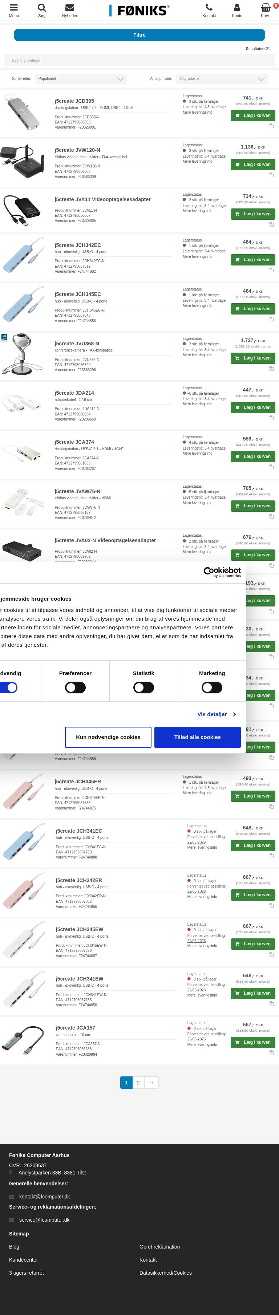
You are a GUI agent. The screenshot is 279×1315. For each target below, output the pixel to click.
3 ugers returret (26, 1273)
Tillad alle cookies (227, 737)
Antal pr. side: (161, 79)
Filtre (139, 35)
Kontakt (148, 1260)
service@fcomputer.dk (44, 1220)
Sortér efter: (21, 79)
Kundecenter (23, 1260)
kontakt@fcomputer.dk (44, 1197)
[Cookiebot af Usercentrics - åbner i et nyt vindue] (239, 572)
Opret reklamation (160, 1247)
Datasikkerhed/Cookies (166, 1273)
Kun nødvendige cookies (138, 737)
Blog (14, 1247)
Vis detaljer (242, 714)
